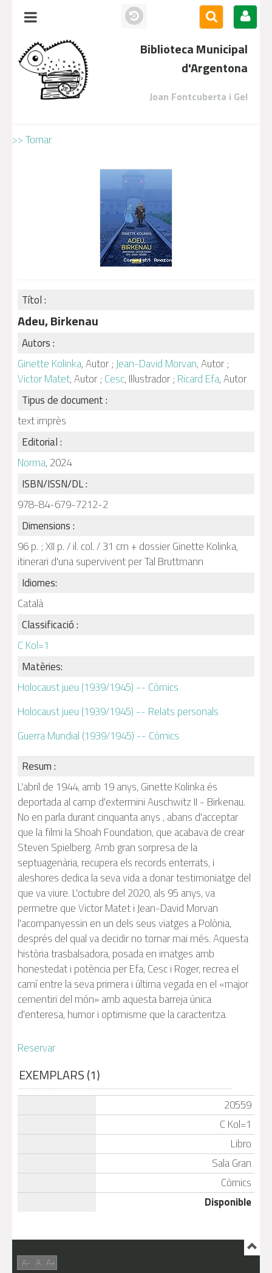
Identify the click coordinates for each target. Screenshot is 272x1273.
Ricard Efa (198, 379)
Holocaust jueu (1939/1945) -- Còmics (98, 687)
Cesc (114, 379)
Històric (134, 16)
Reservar (36, 1048)
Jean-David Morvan (156, 364)
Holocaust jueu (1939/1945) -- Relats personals (118, 711)
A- (26, 1262)
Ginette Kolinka (49, 364)
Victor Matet (44, 379)
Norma (32, 462)
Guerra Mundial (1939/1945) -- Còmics (98, 736)
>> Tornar (32, 140)
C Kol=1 (33, 645)
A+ (50, 1262)
